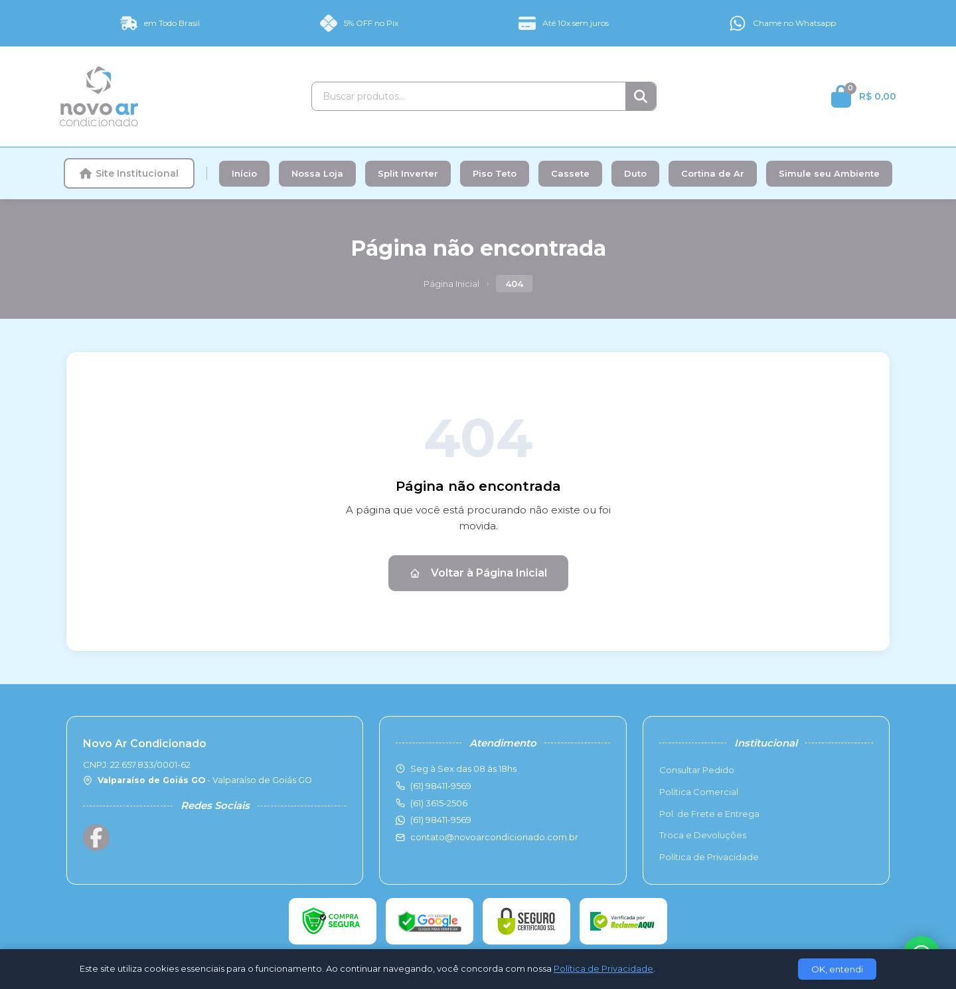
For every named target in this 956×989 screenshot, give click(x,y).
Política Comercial (698, 791)
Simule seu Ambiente (829, 173)
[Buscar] (640, 96)
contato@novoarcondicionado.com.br (494, 837)
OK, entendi (837, 969)
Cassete (570, 173)
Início (244, 173)
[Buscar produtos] (468, 96)
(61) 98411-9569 (440, 819)
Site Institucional (129, 173)
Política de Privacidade (709, 857)
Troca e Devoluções (702, 835)
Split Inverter (408, 173)
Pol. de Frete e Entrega (709, 813)
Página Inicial (451, 283)
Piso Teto (495, 173)
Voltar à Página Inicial (478, 573)
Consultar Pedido (696, 769)
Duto (635, 173)
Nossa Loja (317, 173)
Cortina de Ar (712, 173)
